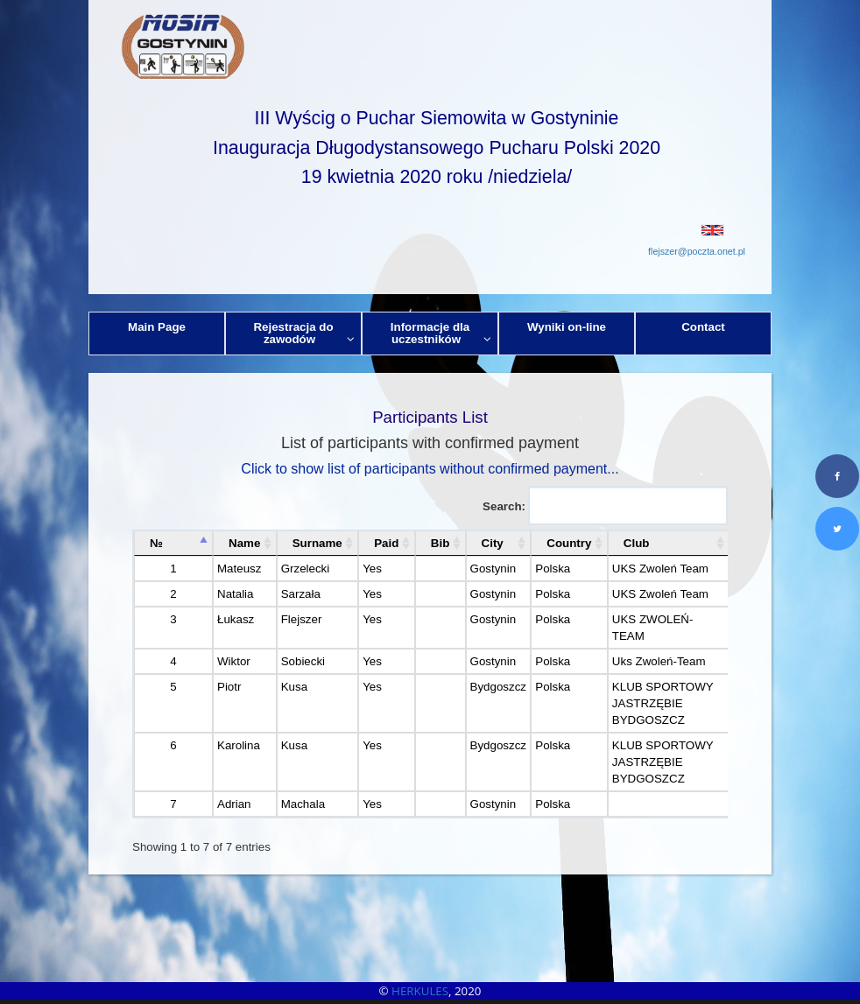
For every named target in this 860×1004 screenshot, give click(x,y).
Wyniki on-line (566, 326)
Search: (605, 505)
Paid (386, 543)
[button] (430, 229)
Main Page (157, 326)
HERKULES (419, 991)
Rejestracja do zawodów (304, 332)
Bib (440, 543)
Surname (317, 543)
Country (568, 543)
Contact (703, 326)
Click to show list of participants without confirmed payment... (429, 468)
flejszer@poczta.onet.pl (696, 251)
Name (244, 543)
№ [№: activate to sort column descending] (156, 543)
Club (637, 543)
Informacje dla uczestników (441, 332)
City (493, 543)
